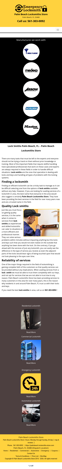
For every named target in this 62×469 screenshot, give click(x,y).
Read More (31, 332)
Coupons (54, 451)
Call (31, 466)
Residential (14, 451)
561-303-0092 (36, 21)
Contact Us (31, 453)
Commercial (24, 451)
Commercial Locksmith (31, 336)
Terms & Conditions (22, 456)
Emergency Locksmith (31, 370)
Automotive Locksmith (31, 401)
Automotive (35, 451)
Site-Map (43, 456)
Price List (35, 456)
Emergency (45, 451)
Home (5, 451)
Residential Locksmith (31, 306)
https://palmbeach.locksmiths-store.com (39, 445)
